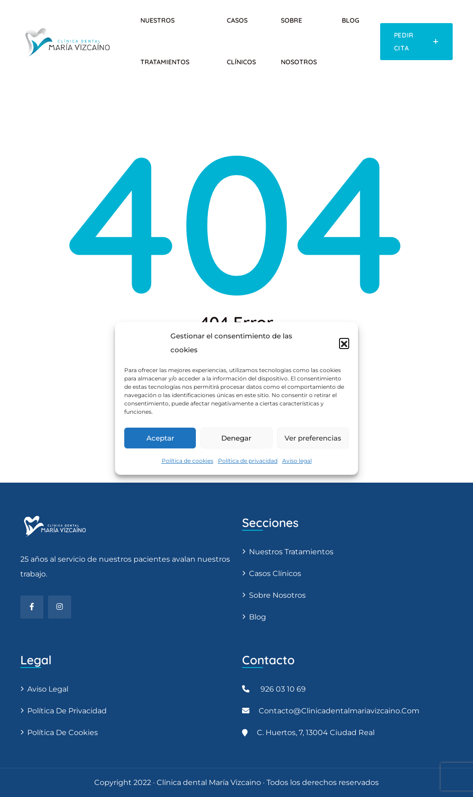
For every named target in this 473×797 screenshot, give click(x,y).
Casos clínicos (275, 573)
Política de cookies (187, 460)
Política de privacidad (248, 460)
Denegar (236, 438)
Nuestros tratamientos (291, 551)
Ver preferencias (313, 438)
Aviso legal (297, 460)
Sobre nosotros (277, 595)
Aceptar (160, 438)
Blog (350, 20)
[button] (344, 343)
